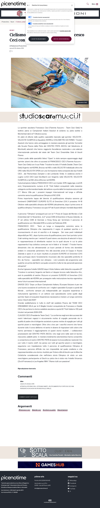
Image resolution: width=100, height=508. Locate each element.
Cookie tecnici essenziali (41, 17)
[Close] (71, 5)
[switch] (30, 23)
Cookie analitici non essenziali (43, 23)
